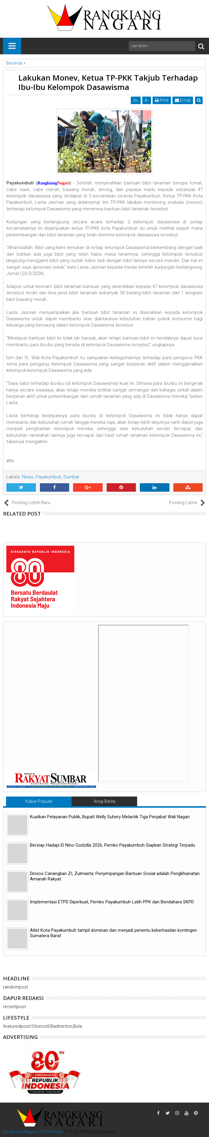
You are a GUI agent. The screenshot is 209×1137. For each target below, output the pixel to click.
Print (162, 100)
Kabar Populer (39, 801)
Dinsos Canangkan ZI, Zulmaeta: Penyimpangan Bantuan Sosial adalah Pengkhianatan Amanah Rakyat (115, 876)
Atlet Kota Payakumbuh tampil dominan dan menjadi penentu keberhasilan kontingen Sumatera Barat (113, 933)
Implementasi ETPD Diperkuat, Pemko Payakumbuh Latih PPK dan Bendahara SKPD (112, 902)
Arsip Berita (104, 801)
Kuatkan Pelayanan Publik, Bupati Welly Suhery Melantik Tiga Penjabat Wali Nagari (110, 816)
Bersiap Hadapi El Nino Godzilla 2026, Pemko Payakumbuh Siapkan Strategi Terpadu (112, 845)
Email (183, 100)
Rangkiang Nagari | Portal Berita (33, 1131)
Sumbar (71, 477)
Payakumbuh (48, 477)
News (28, 477)
